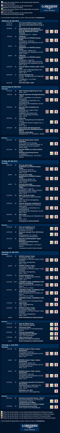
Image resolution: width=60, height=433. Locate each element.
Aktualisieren (40, 17)
